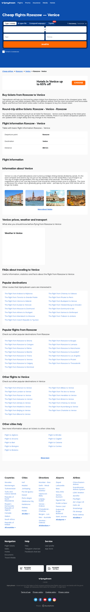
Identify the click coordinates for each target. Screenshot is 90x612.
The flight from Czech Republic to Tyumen (22, 320)
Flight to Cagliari (55, 439)
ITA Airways (77, 511)
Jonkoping (26, 488)
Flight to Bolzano (11, 450)
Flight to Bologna (12, 446)
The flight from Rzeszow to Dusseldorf (64, 352)
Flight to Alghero (11, 435)
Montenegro (10, 485)
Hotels (7, 552)
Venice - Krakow (42, 505)
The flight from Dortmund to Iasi (61, 308)
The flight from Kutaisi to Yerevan (18, 305)
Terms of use (25, 592)
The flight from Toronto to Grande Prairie (21, 297)
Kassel (24, 495)
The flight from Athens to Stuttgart (18, 312)
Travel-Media (10, 558)
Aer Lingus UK (78, 502)
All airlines (77, 517)
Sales (7, 549)
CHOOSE (78, 83)
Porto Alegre (27, 498)
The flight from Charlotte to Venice (63, 410)
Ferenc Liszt (61, 506)
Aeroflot (76, 496)
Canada (8, 513)
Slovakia (8, 482)
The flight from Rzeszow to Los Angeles (64, 356)
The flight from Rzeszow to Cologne (19, 344)
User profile (49, 546)
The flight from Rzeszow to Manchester (64, 348)
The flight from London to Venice (18, 391)
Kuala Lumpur (61, 503)
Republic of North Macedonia (9, 499)
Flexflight (76, 499)
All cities (25, 514)
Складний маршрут (37, 23)
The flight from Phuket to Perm (61, 297)
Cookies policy (50, 592)
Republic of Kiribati (9, 523)
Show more (45, 458)
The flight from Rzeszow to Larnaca (63, 344)
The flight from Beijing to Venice (17, 410)
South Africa (10, 519)
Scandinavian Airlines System (79, 488)
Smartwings (77, 508)
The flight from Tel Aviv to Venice (62, 391)
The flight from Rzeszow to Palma (18, 348)
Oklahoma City (28, 501)
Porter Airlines (78, 515)
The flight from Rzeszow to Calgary (19, 363)
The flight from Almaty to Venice (18, 403)
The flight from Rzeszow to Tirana (18, 356)
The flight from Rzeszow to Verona (18, 359)
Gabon (7, 516)
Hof (23, 482)
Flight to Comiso (55, 446)
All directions (44, 525)
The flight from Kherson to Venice (18, 388)
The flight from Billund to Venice (17, 414)
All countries (9, 527)
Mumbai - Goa (44, 482)
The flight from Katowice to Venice (18, 399)
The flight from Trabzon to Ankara (62, 316)
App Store (49, 549)
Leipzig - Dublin (42, 500)
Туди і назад (10, 23)
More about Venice (45, 209)
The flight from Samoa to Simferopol (63, 312)
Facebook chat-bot (32, 552)
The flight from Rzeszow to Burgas (62, 341)
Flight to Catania (55, 442)
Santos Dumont (59, 496)
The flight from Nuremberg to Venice (63, 406)
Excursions (9, 555)
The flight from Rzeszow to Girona (18, 341)
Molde (24, 511)
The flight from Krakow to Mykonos (19, 293)
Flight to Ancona (11, 439)
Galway (25, 507)
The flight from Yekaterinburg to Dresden (65, 305)
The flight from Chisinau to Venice (62, 403)
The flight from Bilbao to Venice (61, 388)
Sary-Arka (60, 492)
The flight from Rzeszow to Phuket (62, 359)
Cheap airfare (7, 71)
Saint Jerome (61, 516)
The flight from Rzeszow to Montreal (19, 367)
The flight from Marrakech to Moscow (20, 316)
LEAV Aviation (78, 492)
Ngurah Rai (60, 500)
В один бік (22, 23)
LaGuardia (60, 485)
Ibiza (58, 488)
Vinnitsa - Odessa (42, 521)
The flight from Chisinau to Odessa (63, 293)
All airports (60, 519)
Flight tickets (10, 546)
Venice (28, 71)
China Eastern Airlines (78, 483)
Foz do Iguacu (27, 492)
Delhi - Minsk (44, 485)
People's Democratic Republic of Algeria (9, 507)
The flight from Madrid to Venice (18, 406)
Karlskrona (26, 504)
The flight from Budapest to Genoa (63, 301)
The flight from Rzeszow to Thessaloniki (64, 363)
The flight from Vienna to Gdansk (18, 301)
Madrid (24, 485)
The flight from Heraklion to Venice (63, 395)
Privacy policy (38, 592)
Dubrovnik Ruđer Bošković (60, 511)
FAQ (26, 546)
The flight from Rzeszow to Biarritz (18, 352)
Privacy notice (63, 592)
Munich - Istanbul (42, 489)
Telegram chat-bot (32, 549)
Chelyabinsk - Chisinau (44, 510)
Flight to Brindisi (55, 435)
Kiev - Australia (45, 517)
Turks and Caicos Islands (10, 493)
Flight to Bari (10, 442)
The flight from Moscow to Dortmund (19, 308)
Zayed (58, 482)
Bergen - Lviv (44, 514)
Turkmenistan (10, 488)
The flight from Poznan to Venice (18, 395)
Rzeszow (19, 71)
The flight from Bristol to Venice (61, 399)
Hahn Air (76, 505)
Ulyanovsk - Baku (43, 495)
